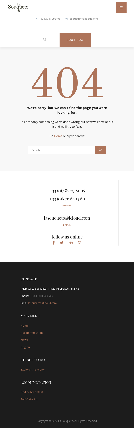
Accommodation (32, 332)
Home (58, 136)
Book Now (75, 40)
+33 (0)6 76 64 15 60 (67, 198)
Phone (67, 205)
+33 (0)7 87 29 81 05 (67, 190)
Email (67, 224)
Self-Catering (29, 399)
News (24, 339)
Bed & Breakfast (32, 392)
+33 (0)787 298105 (49, 18)
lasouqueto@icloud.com (83, 18)
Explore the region (33, 369)
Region (25, 347)
